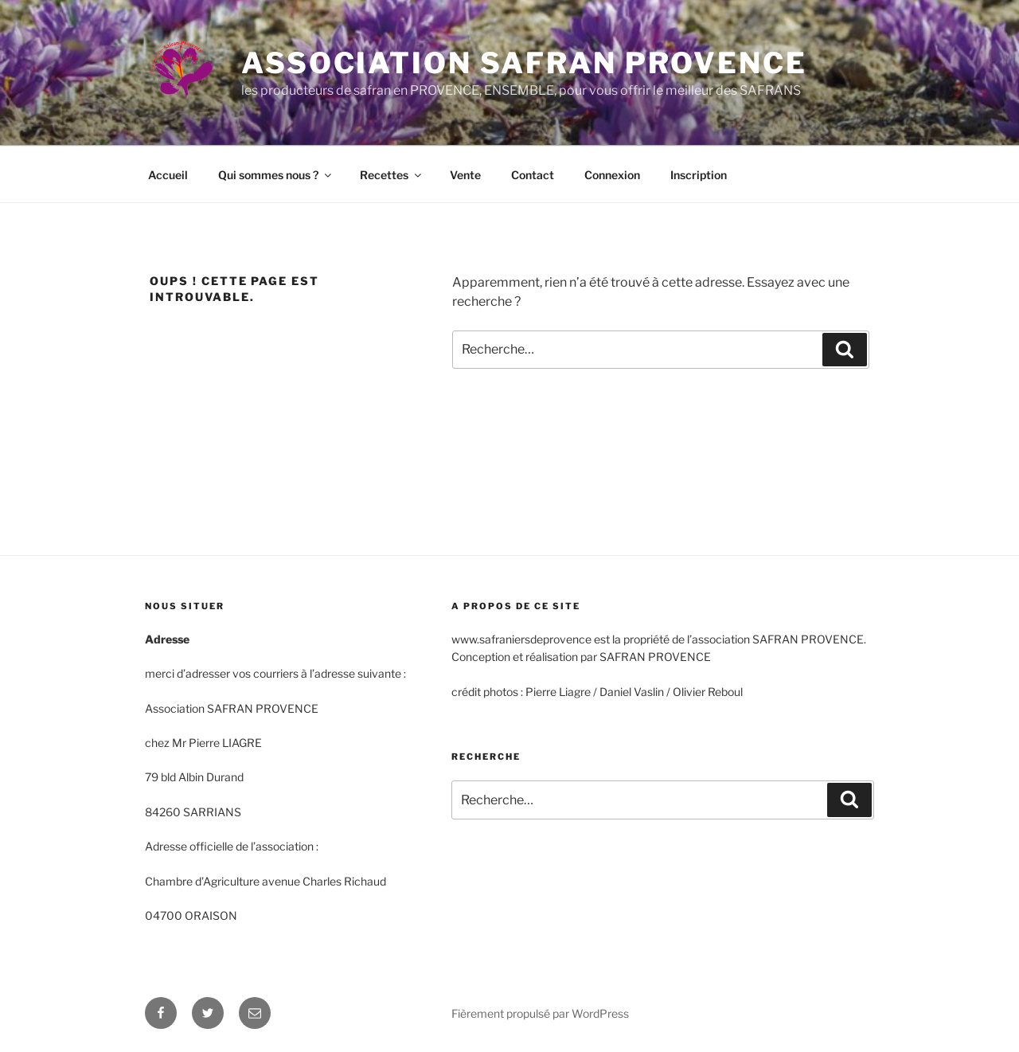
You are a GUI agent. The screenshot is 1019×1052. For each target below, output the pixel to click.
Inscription (698, 175)
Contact (532, 175)
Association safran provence (524, 62)
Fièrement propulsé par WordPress (540, 1013)
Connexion (612, 175)
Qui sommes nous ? (276, 175)
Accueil (168, 175)
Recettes (392, 175)
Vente (465, 175)
